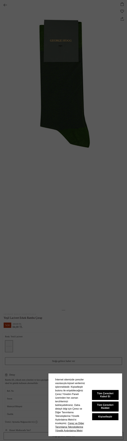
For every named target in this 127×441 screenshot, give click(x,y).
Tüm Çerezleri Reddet (105, 406)
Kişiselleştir (105, 416)
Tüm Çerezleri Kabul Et (105, 395)
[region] (85, 404)
